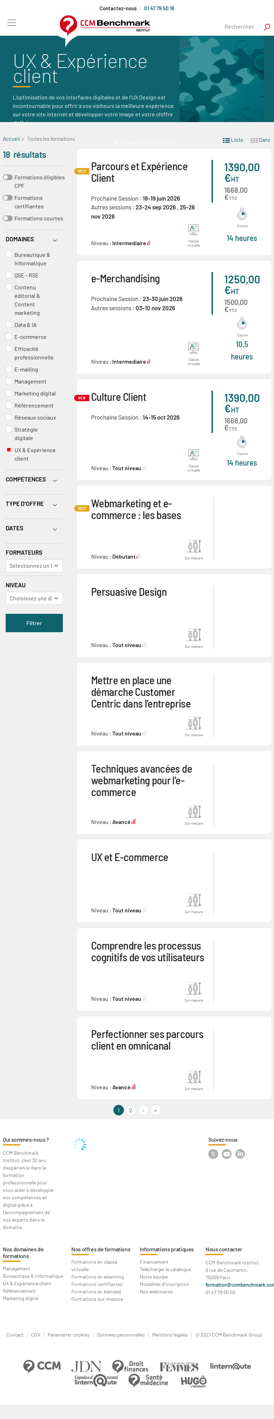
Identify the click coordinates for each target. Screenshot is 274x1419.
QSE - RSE (26, 275)
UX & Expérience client (35, 454)
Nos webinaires (156, 1291)
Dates (14, 527)
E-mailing (26, 369)
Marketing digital (35, 393)
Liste (233, 139)
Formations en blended (96, 1291)
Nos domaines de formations (23, 1252)
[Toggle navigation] (11, 22)
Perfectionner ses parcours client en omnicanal (147, 1039)
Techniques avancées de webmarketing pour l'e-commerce (141, 780)
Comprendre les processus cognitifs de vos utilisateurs (147, 951)
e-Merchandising (125, 277)
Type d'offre (25, 503)
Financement (154, 1262)
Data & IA (25, 324)
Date (260, 139)
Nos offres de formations (100, 1249)
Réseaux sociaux (35, 417)
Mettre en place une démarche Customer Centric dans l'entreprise (141, 691)
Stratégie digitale (26, 433)
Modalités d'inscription (164, 1284)
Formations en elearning (97, 1277)
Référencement (34, 405)
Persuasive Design (129, 591)
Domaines (20, 238)
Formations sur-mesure (97, 1299)
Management (30, 381)
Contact (15, 1334)
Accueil (11, 138)
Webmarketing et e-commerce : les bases (136, 508)
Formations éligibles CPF (39, 181)
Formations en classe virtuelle (94, 1265)
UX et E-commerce (129, 856)
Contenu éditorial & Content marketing (27, 300)
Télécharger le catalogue (165, 1269)
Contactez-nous (118, 8)
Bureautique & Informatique (32, 258)
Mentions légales (170, 1334)
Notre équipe (154, 1277)
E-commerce (30, 336)
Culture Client (118, 396)
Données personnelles (121, 1334)
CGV (35, 1334)
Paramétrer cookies (69, 1334)
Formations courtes (38, 218)
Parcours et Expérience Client (139, 171)
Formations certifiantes (29, 201)
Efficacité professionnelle (34, 352)
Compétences (26, 479)
